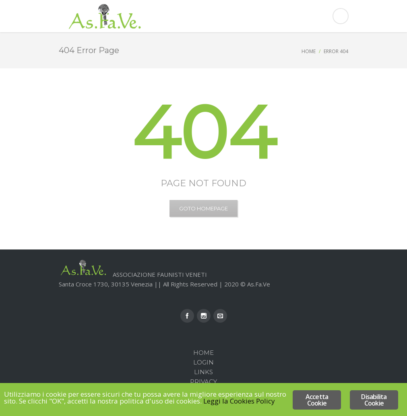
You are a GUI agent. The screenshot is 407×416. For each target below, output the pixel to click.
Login (203, 362)
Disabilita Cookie (373, 400)
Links (203, 372)
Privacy (203, 381)
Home (309, 51)
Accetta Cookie (317, 400)
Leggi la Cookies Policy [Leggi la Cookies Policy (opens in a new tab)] (239, 401)
